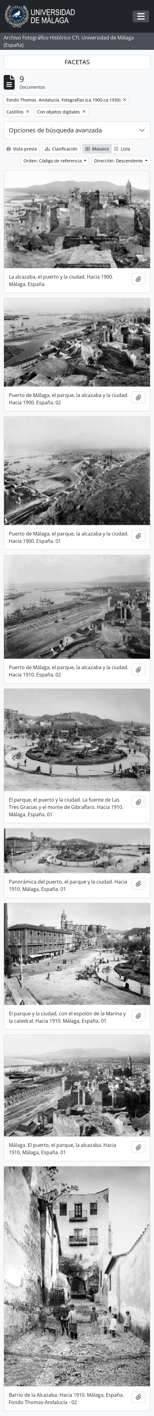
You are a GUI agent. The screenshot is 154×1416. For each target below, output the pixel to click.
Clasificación (61, 149)
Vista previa (21, 149)
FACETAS (77, 62)
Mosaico (97, 149)
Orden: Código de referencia (53, 161)
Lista (122, 149)
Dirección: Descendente (119, 161)
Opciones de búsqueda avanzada (55, 130)
